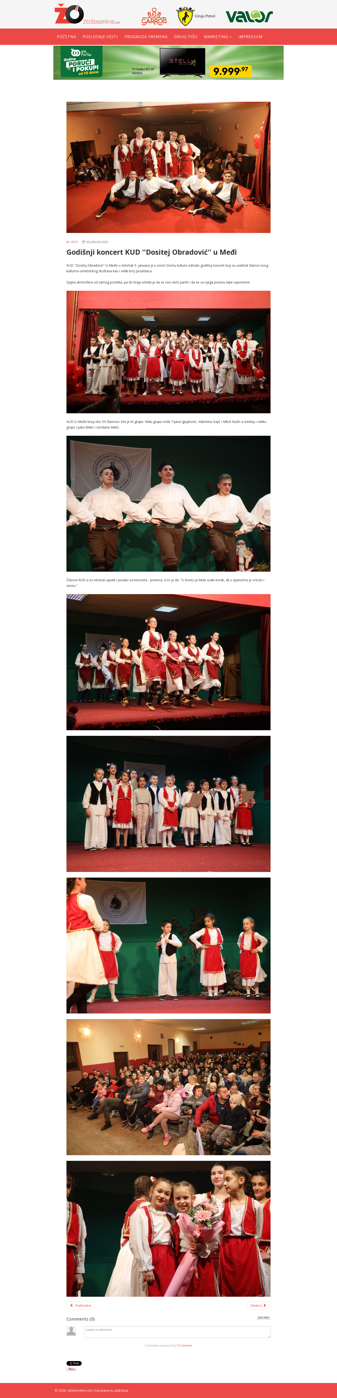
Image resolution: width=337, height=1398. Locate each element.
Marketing (216, 36)
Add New (263, 1317)
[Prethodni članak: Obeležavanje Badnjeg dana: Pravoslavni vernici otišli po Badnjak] (80, 1305)
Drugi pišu (186, 36)
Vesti (74, 242)
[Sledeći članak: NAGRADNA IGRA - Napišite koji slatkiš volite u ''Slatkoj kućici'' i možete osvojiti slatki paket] (259, 1305)
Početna (66, 36)
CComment (184, 1345)
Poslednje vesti (100, 36)
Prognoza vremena (146, 36)
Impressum (250, 36)
